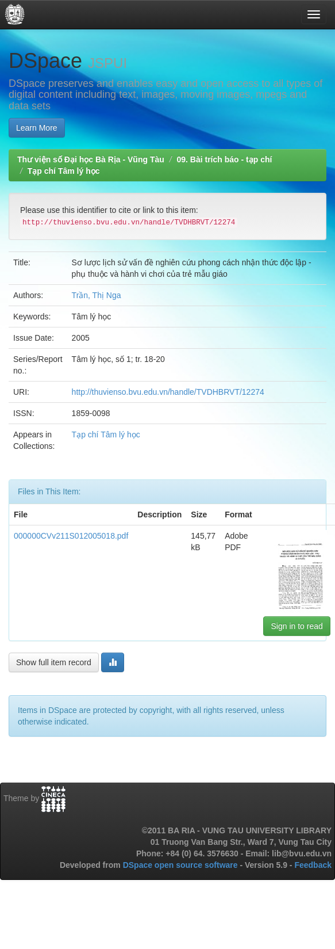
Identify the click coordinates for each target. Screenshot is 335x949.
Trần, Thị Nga (96, 295)
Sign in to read (296, 626)
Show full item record (53, 662)
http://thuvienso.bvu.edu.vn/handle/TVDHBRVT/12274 (168, 392)
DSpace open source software (181, 865)
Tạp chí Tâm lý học (64, 171)
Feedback (313, 865)
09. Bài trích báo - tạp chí (224, 159)
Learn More (36, 127)
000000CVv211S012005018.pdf (71, 535)
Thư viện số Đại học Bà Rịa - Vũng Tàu (90, 159)
